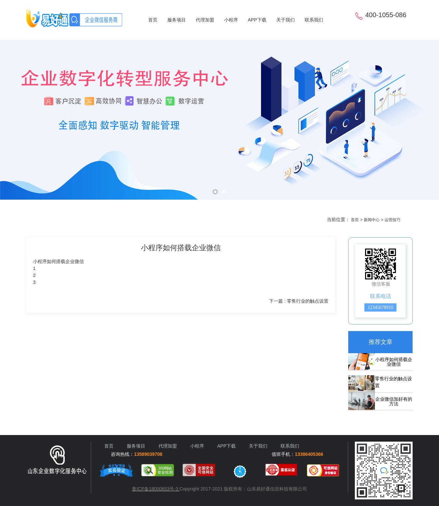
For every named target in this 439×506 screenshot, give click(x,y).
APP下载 (257, 19)
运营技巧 (202, 221)
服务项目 (176, 19)
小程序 (231, 19)
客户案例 (140, 221)
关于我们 (285, 19)
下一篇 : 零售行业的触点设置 (298, 301)
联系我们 (314, 19)
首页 (152, 19)
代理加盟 (205, 19)
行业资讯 (171, 221)
